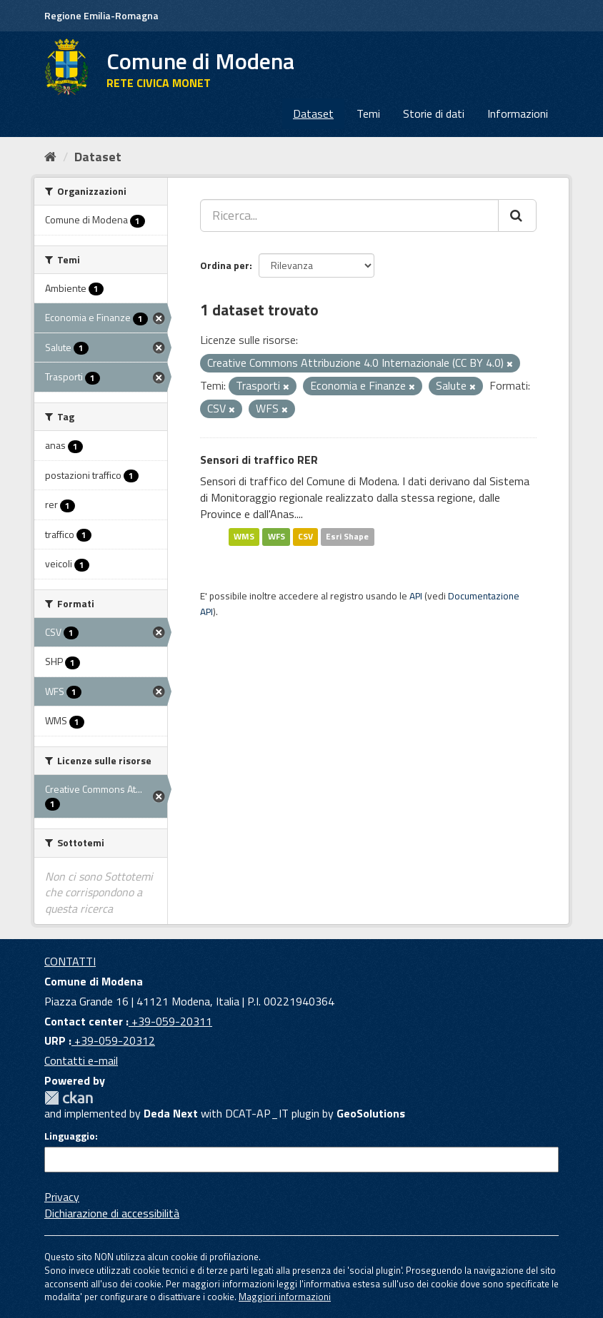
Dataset (313, 113)
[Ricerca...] (349, 215)
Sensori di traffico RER (259, 459)
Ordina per (224, 265)
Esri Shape (347, 537)
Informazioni (517, 113)
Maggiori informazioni (285, 1296)
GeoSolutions (371, 1113)
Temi (368, 113)
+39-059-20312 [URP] (113, 1040)
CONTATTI (70, 961)
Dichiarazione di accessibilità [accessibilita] (111, 1213)
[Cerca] (517, 215)
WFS (276, 537)
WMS (244, 537)
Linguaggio (69, 1136)
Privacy (61, 1196)
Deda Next (171, 1113)
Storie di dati (433, 113)
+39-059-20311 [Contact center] (170, 1021)
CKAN (68, 1097)
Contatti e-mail (81, 1060)
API (415, 596)
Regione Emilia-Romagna (101, 15)
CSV (305, 537)
